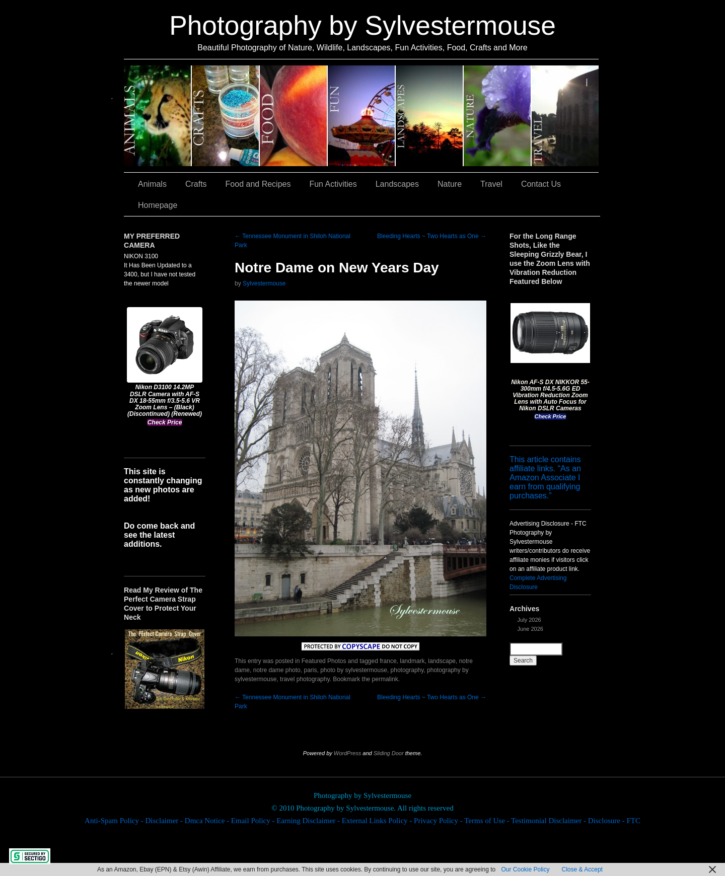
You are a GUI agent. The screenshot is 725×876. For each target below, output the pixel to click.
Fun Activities (362, 115)
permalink (385, 679)
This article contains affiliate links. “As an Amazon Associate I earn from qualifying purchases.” (545, 477)
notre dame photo (277, 670)
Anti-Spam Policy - (115, 821)
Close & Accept (582, 869)
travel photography (305, 679)
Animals (158, 115)
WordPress (347, 753)
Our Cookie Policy (525, 869)
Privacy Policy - (439, 821)
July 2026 (529, 620)
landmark (412, 661)
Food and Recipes (294, 115)
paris (310, 670)
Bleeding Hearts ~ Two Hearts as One (431, 236)
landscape (442, 661)
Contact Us (541, 184)
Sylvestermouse (264, 283)
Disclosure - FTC (614, 821)
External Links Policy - (378, 821)
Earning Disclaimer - (309, 821)
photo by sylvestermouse (353, 670)
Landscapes (430, 115)
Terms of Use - (487, 821)
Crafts (226, 115)
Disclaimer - (164, 821)
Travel (565, 115)
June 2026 (530, 629)
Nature (498, 115)
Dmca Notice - (208, 821)
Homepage (157, 205)
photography (407, 670)
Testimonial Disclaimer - (549, 821)
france (388, 661)
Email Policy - (253, 821)
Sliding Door (389, 753)
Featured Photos (324, 661)
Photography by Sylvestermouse (362, 25)
